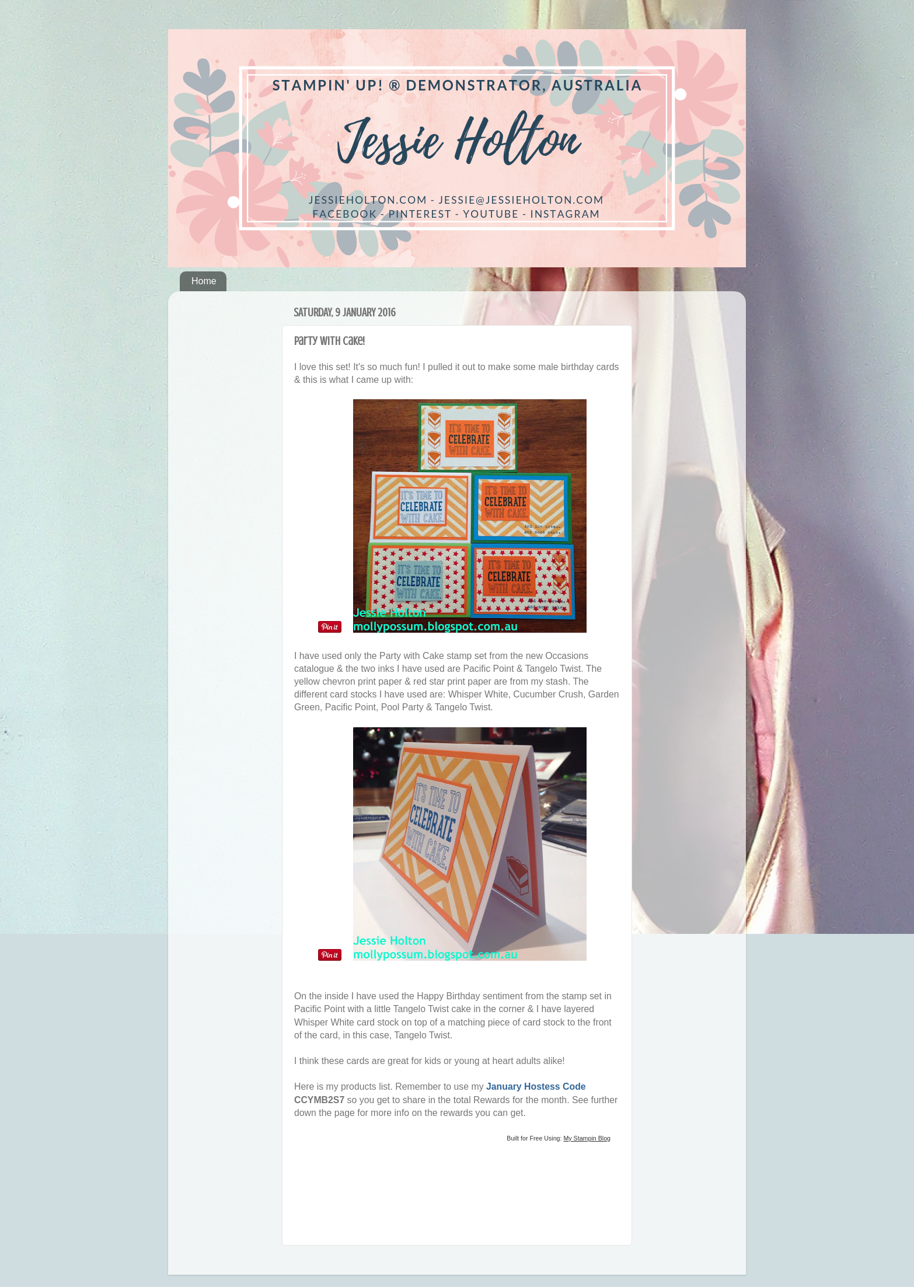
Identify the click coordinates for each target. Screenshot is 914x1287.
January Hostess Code (536, 1086)
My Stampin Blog (587, 1138)
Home (204, 281)
